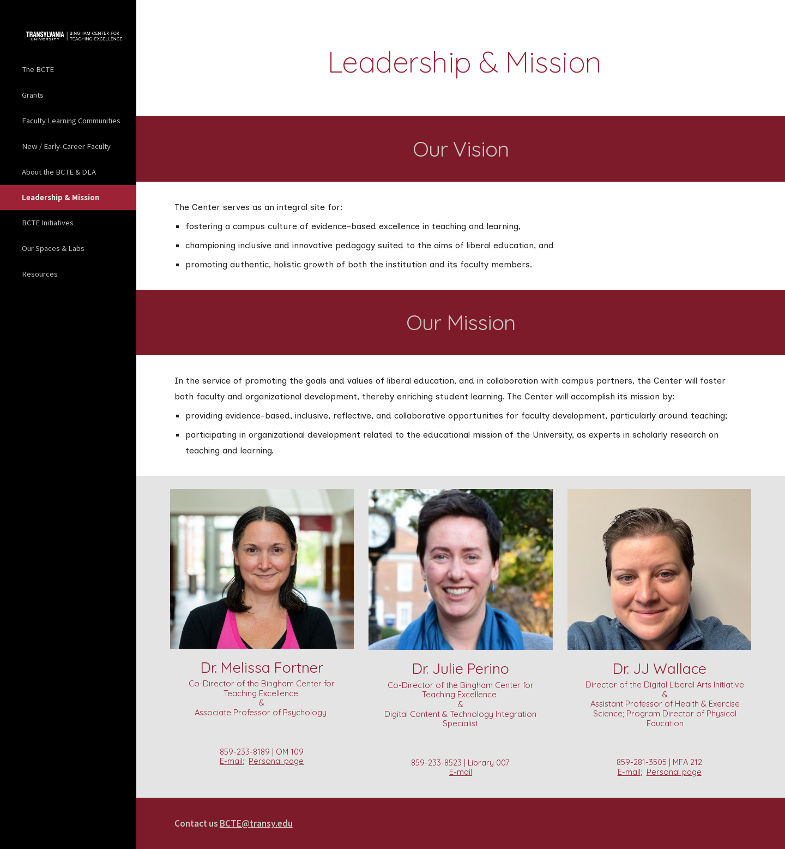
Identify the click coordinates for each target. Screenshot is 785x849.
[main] (460, 62)
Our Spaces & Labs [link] (53, 248)
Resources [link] (40, 274)
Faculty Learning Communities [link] (71, 120)
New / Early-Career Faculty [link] (66, 146)
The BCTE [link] (38, 69)
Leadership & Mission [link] (60, 197)
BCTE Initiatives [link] (48, 223)
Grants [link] (33, 95)
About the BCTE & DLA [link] (59, 172)
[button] (772, 15)
